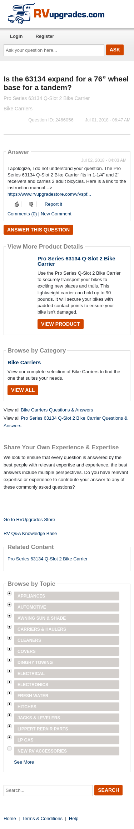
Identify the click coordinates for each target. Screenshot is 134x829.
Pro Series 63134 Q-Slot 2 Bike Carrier (76, 261)
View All (23, 390)
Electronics (33, 684)
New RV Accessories (42, 751)
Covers (27, 651)
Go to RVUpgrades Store (29, 519)
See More (24, 762)
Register (44, 36)
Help (74, 818)
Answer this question (38, 230)
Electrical (31, 673)
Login (16, 36)
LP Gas (25, 740)
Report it (53, 204)
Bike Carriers (24, 362)
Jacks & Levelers (39, 717)
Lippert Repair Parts (43, 728)
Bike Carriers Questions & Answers (57, 410)
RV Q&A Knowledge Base (30, 533)
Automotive (32, 607)
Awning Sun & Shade (42, 618)
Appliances (31, 596)
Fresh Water (33, 695)
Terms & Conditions (42, 818)
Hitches (27, 706)
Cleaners (29, 640)
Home (10, 818)
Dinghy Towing (35, 662)
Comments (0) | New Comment (39, 213)
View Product (60, 324)
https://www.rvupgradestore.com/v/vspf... (49, 194)
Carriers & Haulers (42, 629)
